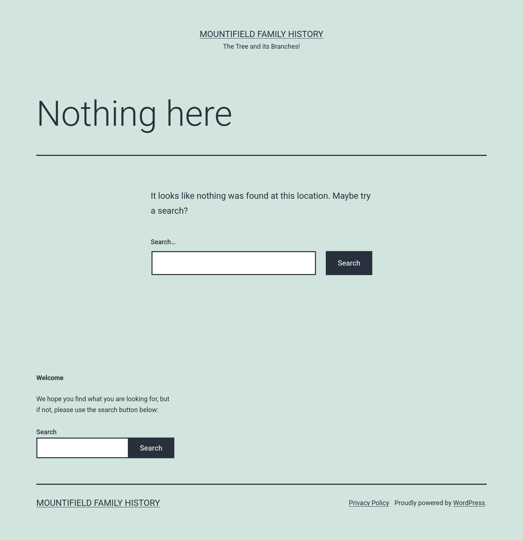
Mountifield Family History (262, 34)
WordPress (469, 503)
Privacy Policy (369, 503)
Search (46, 432)
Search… (163, 242)
